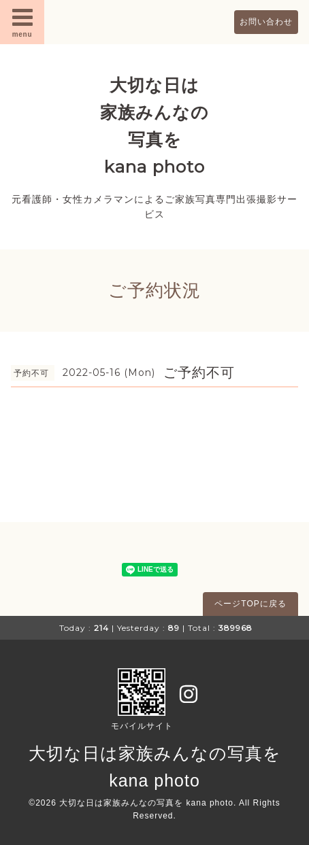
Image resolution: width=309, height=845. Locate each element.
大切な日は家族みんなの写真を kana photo (146, 803)
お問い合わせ (266, 22)
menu (22, 21)
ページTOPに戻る (250, 603)
